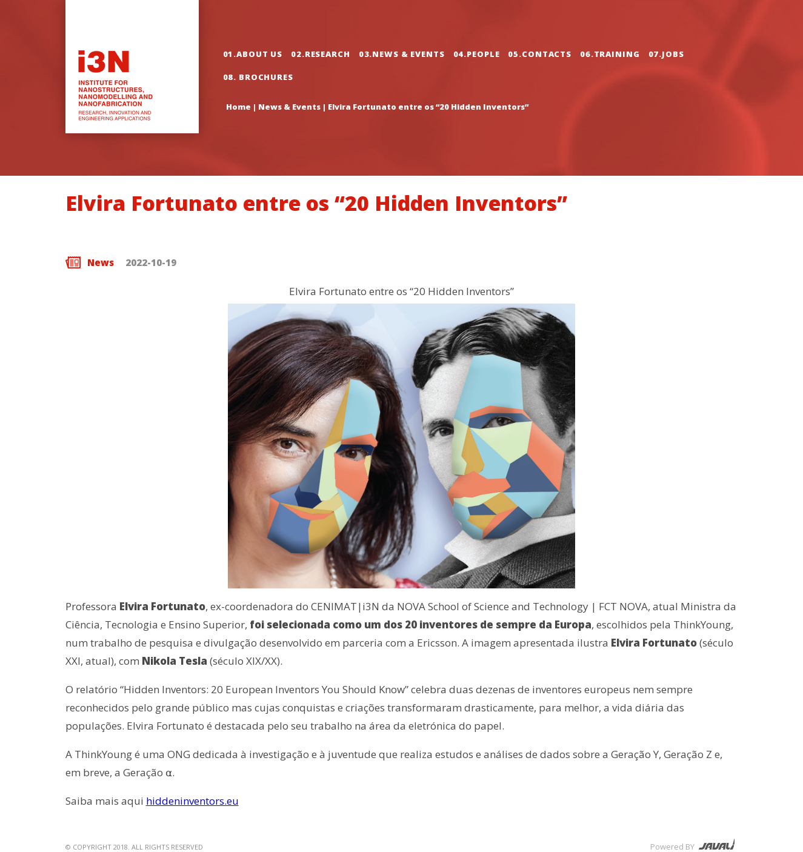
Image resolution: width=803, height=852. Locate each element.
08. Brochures (258, 77)
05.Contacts (539, 53)
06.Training (610, 53)
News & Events (289, 106)
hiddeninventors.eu (192, 801)
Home (238, 106)
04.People (476, 53)
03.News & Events (402, 53)
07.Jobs (666, 53)
